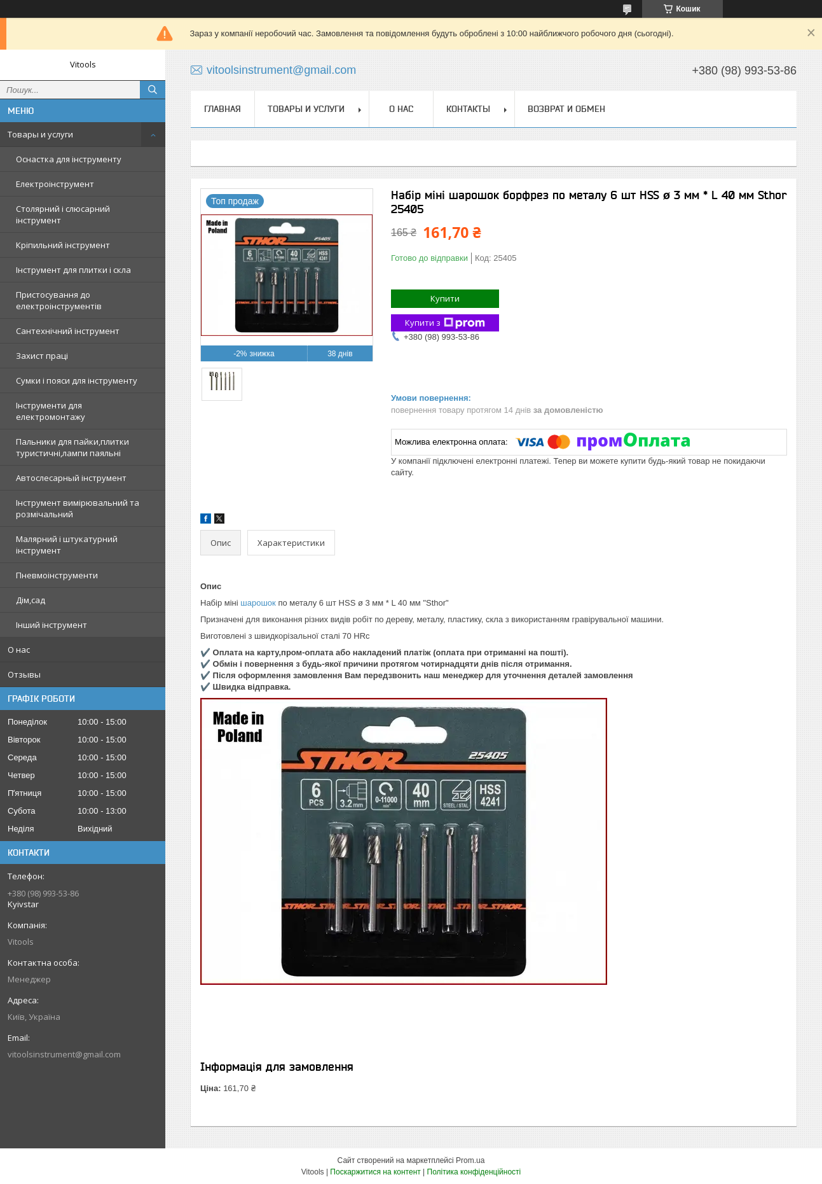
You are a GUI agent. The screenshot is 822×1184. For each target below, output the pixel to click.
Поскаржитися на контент (375, 1171)
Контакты (468, 109)
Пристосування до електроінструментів (59, 300)
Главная (222, 109)
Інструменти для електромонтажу (50, 411)
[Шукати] (152, 89)
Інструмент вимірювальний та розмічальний (77, 508)
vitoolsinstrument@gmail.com (64, 1054)
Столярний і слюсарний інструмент (63, 214)
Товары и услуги (40, 134)
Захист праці (42, 355)
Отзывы (24, 674)
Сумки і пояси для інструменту (76, 380)
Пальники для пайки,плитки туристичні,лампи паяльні (72, 447)
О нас (19, 649)
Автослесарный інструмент (71, 478)
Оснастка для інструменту (68, 159)
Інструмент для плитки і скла (73, 269)
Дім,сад (30, 600)
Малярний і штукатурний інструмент (67, 544)
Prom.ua (470, 1160)
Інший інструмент (51, 624)
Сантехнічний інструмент (68, 331)
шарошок (257, 603)
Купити (445, 298)
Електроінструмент (55, 184)
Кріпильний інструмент (63, 245)
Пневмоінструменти (57, 575)
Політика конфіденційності (474, 1171)
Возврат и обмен (566, 109)
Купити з (445, 323)
